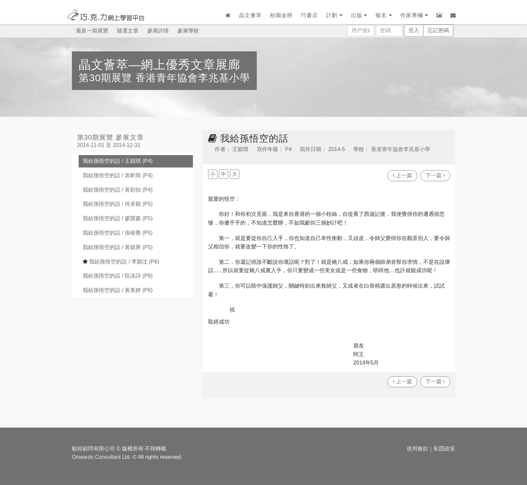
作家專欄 (414, 15)
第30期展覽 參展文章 (110, 137)
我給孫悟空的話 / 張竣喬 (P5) (118, 233)
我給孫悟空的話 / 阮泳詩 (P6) (118, 276)
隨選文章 (127, 31)
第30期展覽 (107, 77)
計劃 (334, 15)
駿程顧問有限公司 (93, 448)
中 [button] (223, 174)
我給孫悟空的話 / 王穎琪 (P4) (118, 161)
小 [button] (212, 174)
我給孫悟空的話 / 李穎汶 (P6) (121, 261)
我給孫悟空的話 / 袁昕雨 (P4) (118, 175)
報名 (383, 15)
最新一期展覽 (92, 31)
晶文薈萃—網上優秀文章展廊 (159, 64)
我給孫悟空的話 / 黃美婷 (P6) (118, 290)
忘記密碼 (438, 30)
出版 (359, 15)
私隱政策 (444, 448)
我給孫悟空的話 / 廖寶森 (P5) (118, 218)
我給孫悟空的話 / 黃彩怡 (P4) (118, 190)
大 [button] (234, 174)
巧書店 (309, 15)
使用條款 (417, 448)
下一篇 (435, 175)
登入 (413, 30)
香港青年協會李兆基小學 (192, 77)
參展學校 (188, 31)
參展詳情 (158, 31)
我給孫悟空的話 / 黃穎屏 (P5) (118, 247)
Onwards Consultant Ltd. (101, 457)
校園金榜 (281, 15)
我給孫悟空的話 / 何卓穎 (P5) (118, 204)
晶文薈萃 (250, 15)
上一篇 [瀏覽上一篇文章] (402, 175)
